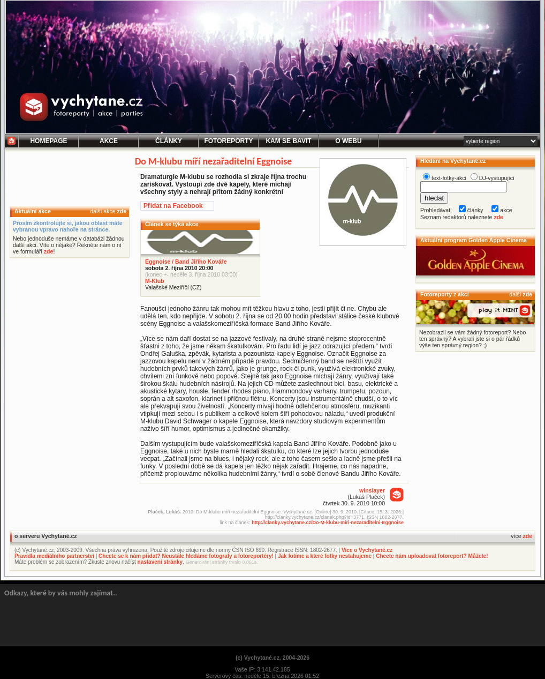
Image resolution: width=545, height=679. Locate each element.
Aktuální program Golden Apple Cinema (473, 240)
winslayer (372, 490)
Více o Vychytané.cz (367, 550)
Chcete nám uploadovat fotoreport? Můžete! (432, 556)
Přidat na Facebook (173, 206)
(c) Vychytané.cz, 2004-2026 (272, 657)
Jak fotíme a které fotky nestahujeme (325, 556)
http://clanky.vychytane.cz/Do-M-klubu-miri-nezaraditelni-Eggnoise (328, 522)
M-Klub (154, 281)
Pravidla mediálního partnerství (54, 556)
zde (121, 211)
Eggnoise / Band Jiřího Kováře (186, 261)
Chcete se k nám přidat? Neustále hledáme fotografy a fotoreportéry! (186, 556)
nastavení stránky (160, 562)
